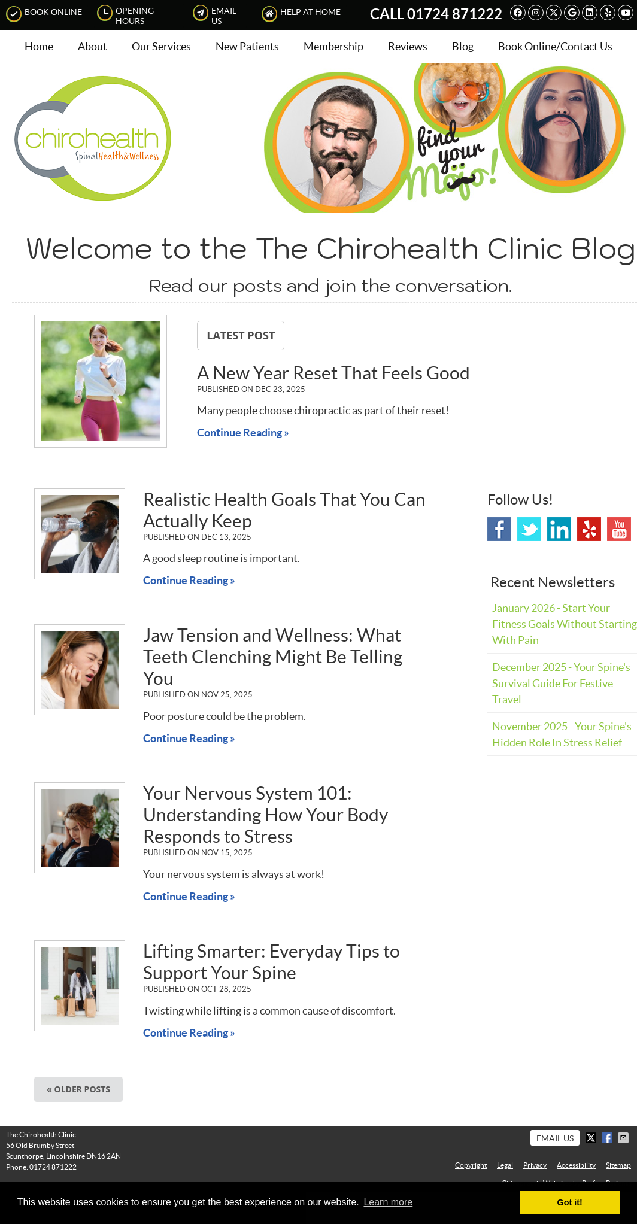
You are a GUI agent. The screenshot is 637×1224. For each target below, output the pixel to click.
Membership (333, 46)
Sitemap (618, 1165)
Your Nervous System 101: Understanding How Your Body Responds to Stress (265, 814)
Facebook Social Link (499, 529)
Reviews (407, 46)
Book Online (44, 14)
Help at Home (301, 14)
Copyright (471, 1165)
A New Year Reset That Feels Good (333, 373)
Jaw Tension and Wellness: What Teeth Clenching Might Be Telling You (272, 656)
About (92, 46)
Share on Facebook (608, 1137)
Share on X (592, 1137)
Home (39, 46)
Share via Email (624, 1137)
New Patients (247, 46)
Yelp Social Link (589, 529)
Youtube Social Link (619, 529)
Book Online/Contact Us (555, 46)
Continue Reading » (243, 432)
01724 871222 (454, 14)
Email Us (214, 15)
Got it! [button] (570, 1202)
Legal (505, 1165)
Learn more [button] (387, 1202)
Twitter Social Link (529, 529)
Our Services (161, 46)
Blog (463, 46)
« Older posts (78, 1089)
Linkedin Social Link (559, 529)
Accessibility (576, 1165)
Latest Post (241, 335)
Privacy (535, 1165)
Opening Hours (125, 15)
